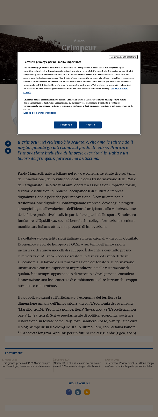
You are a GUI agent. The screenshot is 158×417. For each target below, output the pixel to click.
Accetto (90, 124)
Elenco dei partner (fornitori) (39, 113)
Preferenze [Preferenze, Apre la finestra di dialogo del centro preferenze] (65, 124)
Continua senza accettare (123, 57)
